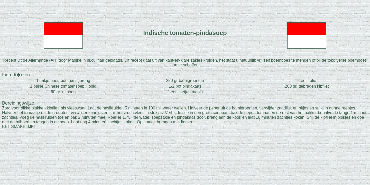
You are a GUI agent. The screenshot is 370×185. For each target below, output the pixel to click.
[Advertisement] (185, 9)
